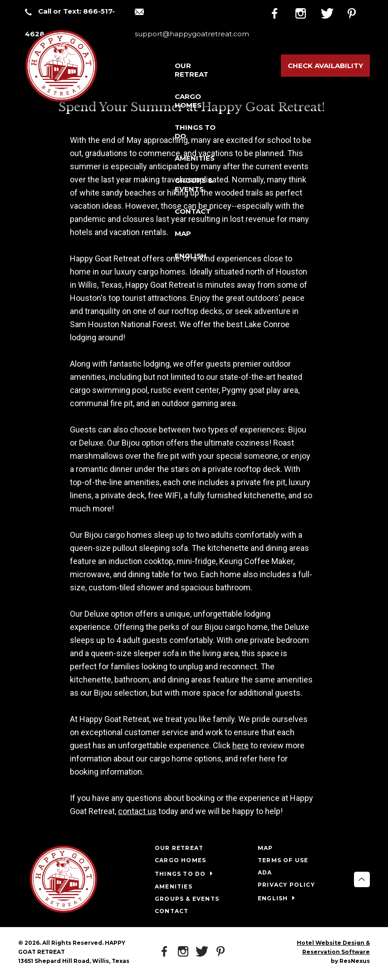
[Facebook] (282, 12)
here (240, 745)
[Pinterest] (358, 12)
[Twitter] (332, 12)
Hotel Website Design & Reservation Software (333, 947)
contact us (137, 811)
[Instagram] (307, 12)
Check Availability (325, 65)
